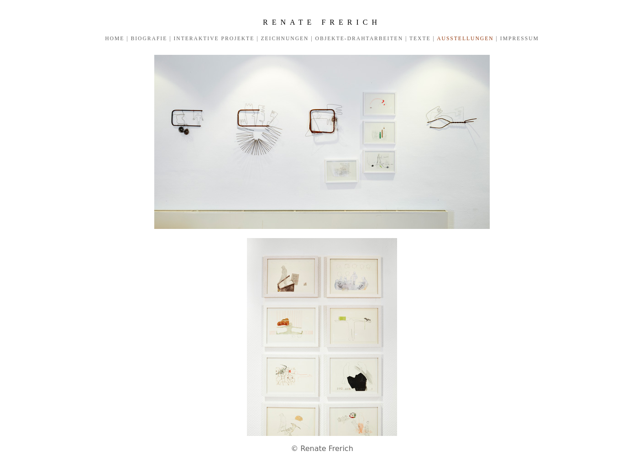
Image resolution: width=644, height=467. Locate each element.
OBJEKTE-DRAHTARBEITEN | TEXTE (372, 39)
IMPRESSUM (518, 39)
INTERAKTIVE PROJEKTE (213, 39)
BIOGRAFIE (149, 39)
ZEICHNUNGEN (285, 39)
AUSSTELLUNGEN (465, 39)
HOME (114, 39)
